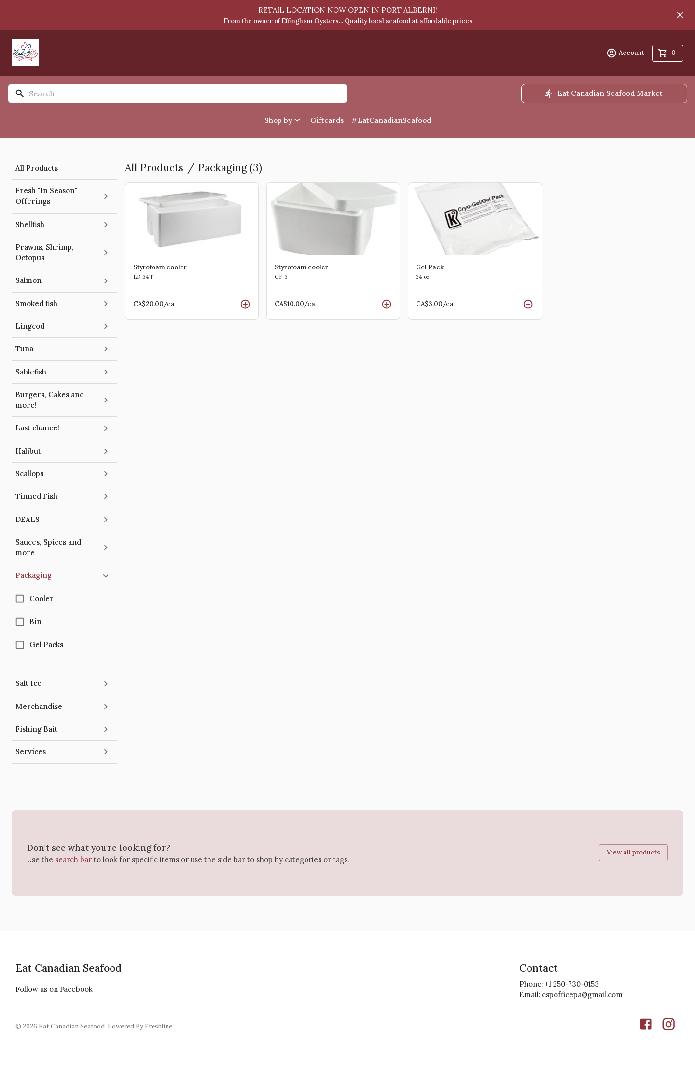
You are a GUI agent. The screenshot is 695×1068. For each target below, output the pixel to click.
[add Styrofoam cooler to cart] (245, 304)
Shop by (283, 120)
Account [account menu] (625, 53)
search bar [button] (73, 859)
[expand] (106, 196)
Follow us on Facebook (54, 989)
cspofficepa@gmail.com (582, 994)
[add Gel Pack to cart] (528, 304)
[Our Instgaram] (668, 1026)
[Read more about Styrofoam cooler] (192, 251)
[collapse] (106, 575)
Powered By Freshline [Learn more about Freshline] (140, 1026)
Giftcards (327, 120)
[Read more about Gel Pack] (475, 251)
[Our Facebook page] (646, 1026)
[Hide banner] (680, 15)
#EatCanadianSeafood (391, 120)
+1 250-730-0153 (572, 983)
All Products (154, 167)
